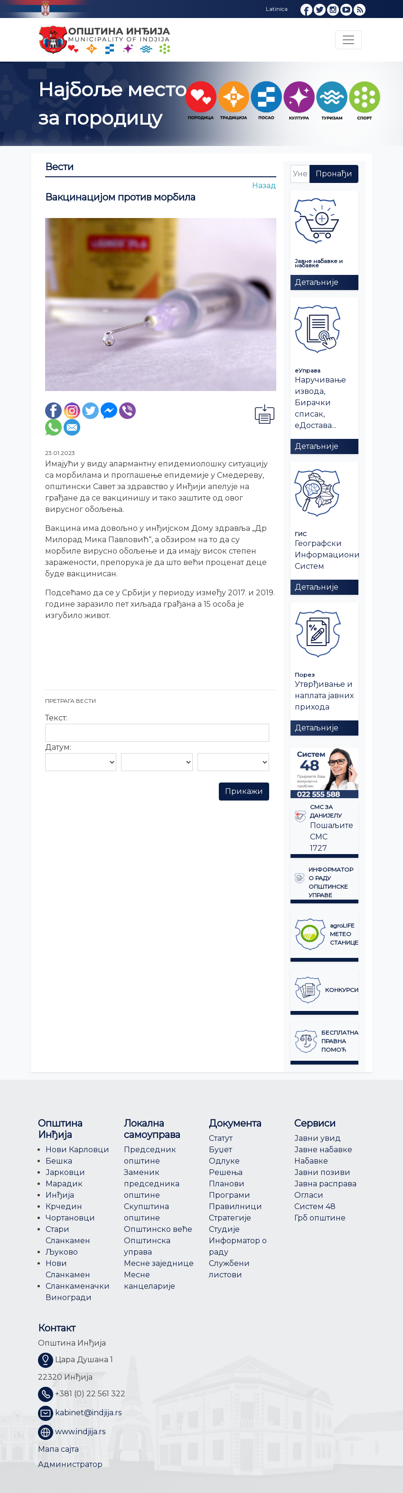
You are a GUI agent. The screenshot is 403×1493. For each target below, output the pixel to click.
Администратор (70, 1464)
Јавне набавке (323, 1149)
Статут (221, 1138)
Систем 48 (315, 1206)
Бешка (59, 1160)
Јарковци (65, 1172)
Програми (229, 1195)
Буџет (220, 1149)
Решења (226, 1172)
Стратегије (230, 1217)
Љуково (62, 1251)
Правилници (235, 1206)
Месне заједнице (159, 1263)
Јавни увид (317, 1138)
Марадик (64, 1183)
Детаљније (316, 282)
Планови (226, 1183)
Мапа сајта (58, 1449)
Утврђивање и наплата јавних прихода (324, 695)
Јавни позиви (322, 1172)
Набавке (311, 1160)
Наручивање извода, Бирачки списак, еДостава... (320, 402)
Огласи (308, 1195)
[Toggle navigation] (348, 39)
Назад (264, 185)
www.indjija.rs (80, 1431)
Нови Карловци (77, 1149)
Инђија (60, 1195)
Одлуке (224, 1160)
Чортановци (70, 1217)
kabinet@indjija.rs (88, 1412)
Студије (224, 1229)
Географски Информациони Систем (327, 555)
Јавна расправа (325, 1183)
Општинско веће (158, 1229)
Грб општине (320, 1217)
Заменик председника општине (151, 1184)
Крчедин (64, 1206)
